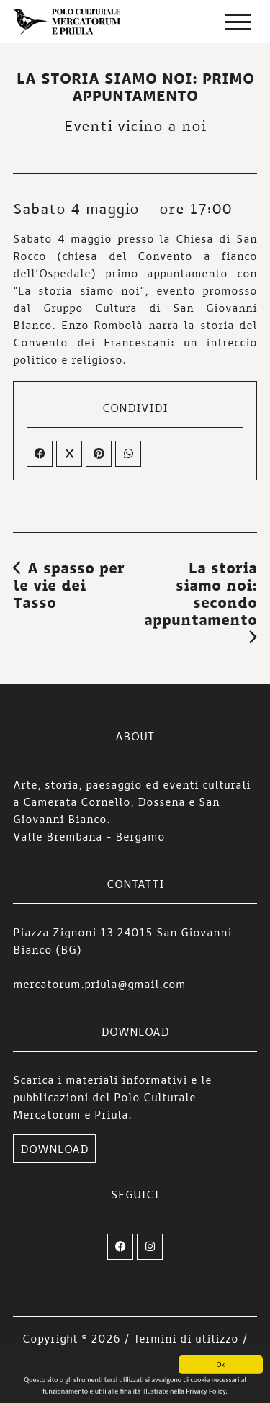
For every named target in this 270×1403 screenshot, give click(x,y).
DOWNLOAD (54, 1149)
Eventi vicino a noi (135, 125)
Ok (221, 1368)
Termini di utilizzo (185, 1338)
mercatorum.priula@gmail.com (99, 984)
